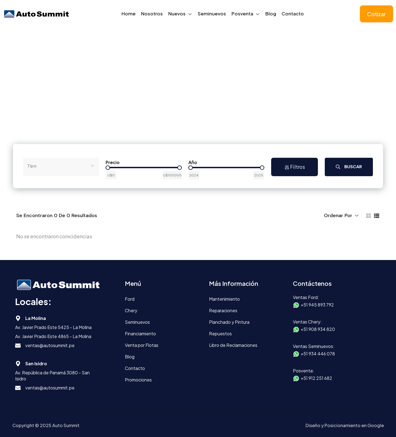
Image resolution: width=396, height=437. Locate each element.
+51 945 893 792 (317, 305)
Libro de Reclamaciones (233, 345)
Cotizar (376, 13)
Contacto (293, 13)
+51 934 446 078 (318, 353)
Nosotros (152, 13)
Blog (270, 13)
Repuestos (220, 333)
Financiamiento (140, 333)
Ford (129, 299)
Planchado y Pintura (229, 322)
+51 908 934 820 (318, 329)
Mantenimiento (224, 299)
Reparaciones (223, 310)
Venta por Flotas (141, 345)
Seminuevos (212, 13)
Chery (131, 310)
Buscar (349, 167)
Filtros (294, 167)
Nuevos (177, 13)
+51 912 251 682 (316, 378)
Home (129, 13)
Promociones (138, 380)
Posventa (242, 13)
